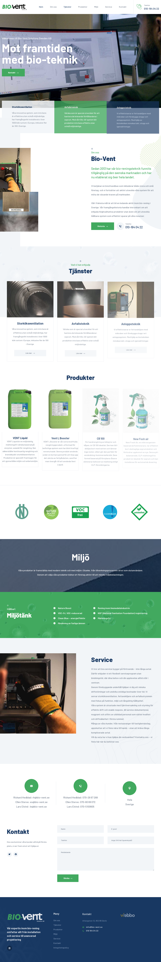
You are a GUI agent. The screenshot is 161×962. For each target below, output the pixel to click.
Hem (41, 7)
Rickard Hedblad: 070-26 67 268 (80, 797)
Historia (102, 226)
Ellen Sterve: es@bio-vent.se (31, 801)
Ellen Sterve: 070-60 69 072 (80, 801)
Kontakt (122, 7)
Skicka (68, 878)
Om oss (53, 7)
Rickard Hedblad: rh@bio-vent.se (31, 797)
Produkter (82, 7)
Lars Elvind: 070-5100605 (80, 806)
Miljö (96, 7)
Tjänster (67, 7)
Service (108, 7)
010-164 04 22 (151, 8)
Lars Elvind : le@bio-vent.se (31, 806)
